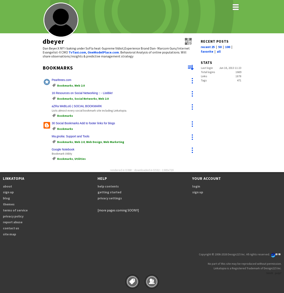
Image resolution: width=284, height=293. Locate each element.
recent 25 (208, 47)
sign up (8, 192)
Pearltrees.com (61, 80)
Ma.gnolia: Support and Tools (70, 136)
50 (220, 47)
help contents (108, 186)
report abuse (12, 222)
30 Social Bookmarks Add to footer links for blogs (83, 123)
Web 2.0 (79, 85)
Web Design (94, 142)
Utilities (80, 159)
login (196, 186)
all (219, 51)
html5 (269, 273)
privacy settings (110, 198)
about (7, 186)
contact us (11, 228)
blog (6, 198)
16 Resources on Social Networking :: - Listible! (82, 93)
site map (9, 234)
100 (227, 47)
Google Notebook (63, 149)
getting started (109, 192)
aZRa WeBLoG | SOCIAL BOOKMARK (77, 106)
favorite (207, 51)
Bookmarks (65, 85)
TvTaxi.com (77, 52)
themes (9, 204)
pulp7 (278, 273)
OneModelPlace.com (103, 52)
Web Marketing (113, 142)
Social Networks (85, 99)
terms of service (15, 210)
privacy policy (13, 216)
